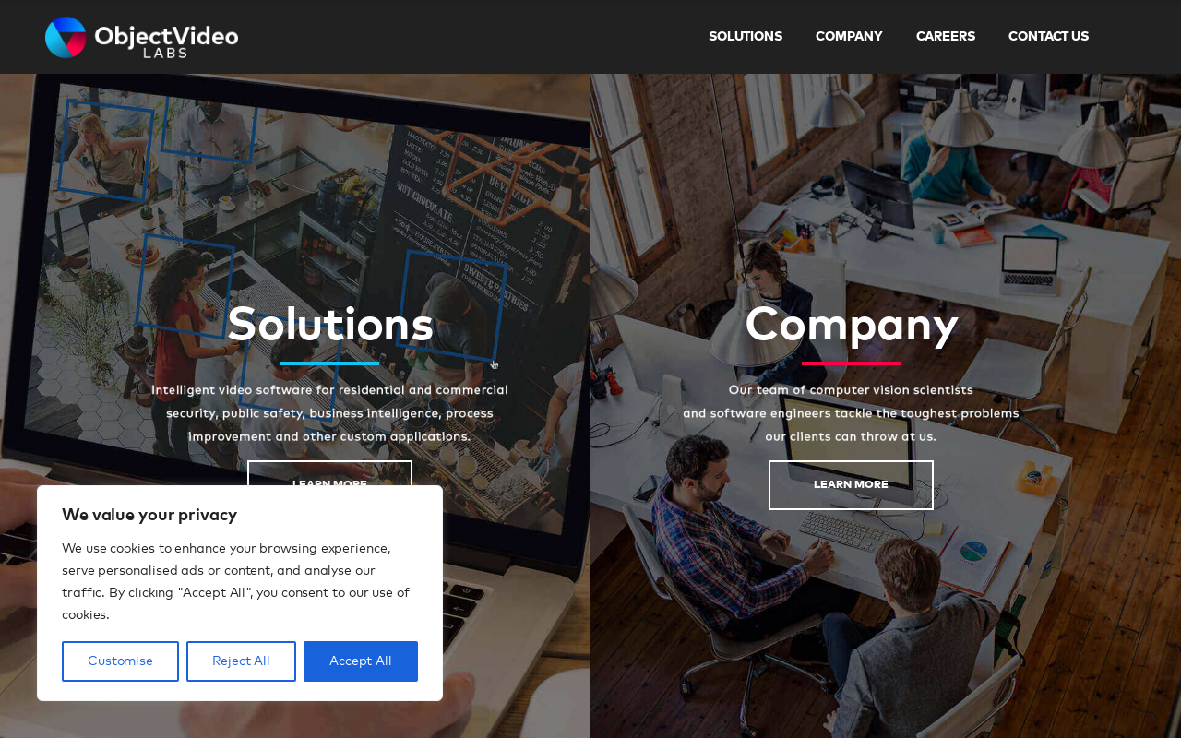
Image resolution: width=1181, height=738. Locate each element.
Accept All (360, 661)
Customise (120, 661)
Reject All (241, 661)
